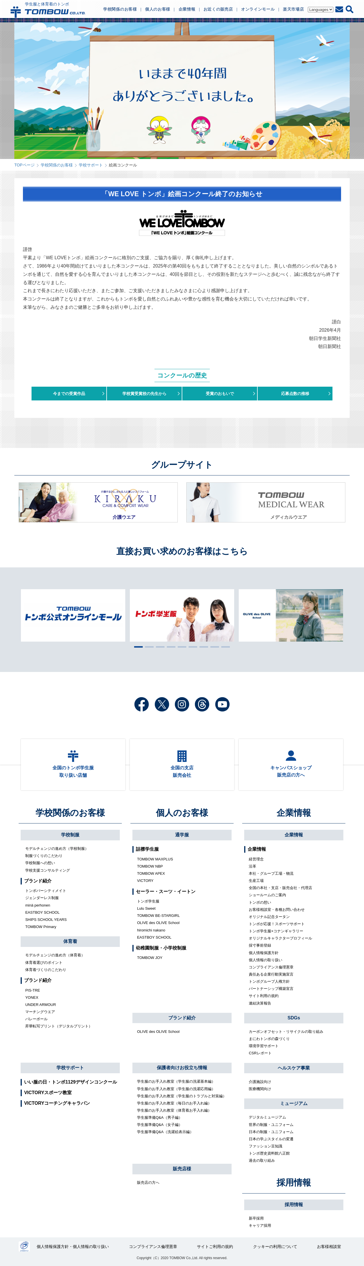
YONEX (31, 997)
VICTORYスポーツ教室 (48, 1092)
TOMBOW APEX (151, 873)
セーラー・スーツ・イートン (165, 891)
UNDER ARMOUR (40, 1004)
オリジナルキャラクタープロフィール (280, 938)
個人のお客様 (182, 812)
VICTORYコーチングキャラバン (57, 1103)
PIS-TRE (32, 990)
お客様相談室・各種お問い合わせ (277, 909)
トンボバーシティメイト (45, 890)
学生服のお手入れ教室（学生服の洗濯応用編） (176, 1089)
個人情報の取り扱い (265, 960)
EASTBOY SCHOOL (42, 912)
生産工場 (256, 880)
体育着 (70, 941)
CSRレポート (260, 1053)
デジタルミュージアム (267, 1117)
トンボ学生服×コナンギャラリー (276, 931)
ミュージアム (294, 1103)
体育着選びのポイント (43, 962)
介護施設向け (260, 1082)
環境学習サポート (264, 1046)
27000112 (24, 1246)
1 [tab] (137, 647)
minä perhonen (37, 905)
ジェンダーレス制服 (42, 898)
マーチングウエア (40, 1012)
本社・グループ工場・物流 (271, 873)
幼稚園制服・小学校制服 (161, 947)
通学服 (182, 834)
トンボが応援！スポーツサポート (277, 924)
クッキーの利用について (275, 1246)
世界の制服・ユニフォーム (271, 1125)
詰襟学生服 (147, 849)
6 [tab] (191, 647)
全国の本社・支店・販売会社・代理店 (280, 888)
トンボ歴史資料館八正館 (269, 1153)
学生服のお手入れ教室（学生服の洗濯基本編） (176, 1081)
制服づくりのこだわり (43, 856)
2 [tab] (148, 647)
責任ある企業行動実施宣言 (271, 974)
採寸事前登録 (260, 945)
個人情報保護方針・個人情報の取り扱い (73, 1246)
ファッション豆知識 (265, 1146)
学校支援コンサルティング (47, 870)
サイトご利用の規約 (215, 1246)
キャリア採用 (260, 1226)
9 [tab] (224, 647)
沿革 (252, 866)
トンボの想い (260, 902)
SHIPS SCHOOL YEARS (46, 919)
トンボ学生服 (148, 901)
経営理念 (256, 859)
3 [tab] (159, 647)
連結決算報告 (260, 1003)
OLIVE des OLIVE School (158, 923)
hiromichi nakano (151, 930)
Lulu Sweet (146, 908)
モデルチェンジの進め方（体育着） (55, 955)
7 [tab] (202, 647)
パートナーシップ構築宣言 (271, 988)
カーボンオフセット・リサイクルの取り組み (286, 1031)
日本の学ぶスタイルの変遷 (271, 1139)
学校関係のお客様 (57, 165)
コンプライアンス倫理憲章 (271, 967)
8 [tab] (213, 647)
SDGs (293, 1017)
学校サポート (91, 165)
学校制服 (70, 834)
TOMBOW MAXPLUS (155, 859)
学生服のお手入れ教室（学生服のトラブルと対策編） (181, 1096)
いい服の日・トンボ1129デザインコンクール (70, 1082)
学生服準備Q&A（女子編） (159, 1125)
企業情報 (294, 812)
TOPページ (24, 165)
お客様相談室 (329, 1246)
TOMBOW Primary (40, 927)
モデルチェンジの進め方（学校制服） (57, 848)
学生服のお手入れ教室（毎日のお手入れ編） (174, 1103)
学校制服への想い (40, 863)
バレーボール (36, 1019)
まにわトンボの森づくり (269, 1039)
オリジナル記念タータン (269, 917)
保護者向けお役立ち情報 (182, 1067)
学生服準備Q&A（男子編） (159, 1117)
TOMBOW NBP (150, 866)
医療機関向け (260, 1089)
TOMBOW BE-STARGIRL (158, 915)
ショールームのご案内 (267, 895)
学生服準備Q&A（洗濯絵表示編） (165, 1132)
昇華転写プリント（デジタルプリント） (58, 1026)
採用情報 (294, 1182)
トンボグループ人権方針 (269, 981)
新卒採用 (256, 1218)
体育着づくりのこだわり (45, 970)
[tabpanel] (182, 615)
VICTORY (145, 880)
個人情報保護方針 (264, 953)
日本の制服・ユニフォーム (271, 1132)
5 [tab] (180, 647)
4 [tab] (170, 647)
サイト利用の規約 (264, 996)
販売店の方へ (148, 1182)
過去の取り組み (262, 1160)
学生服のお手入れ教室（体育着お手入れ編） (174, 1110)
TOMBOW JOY (150, 958)
